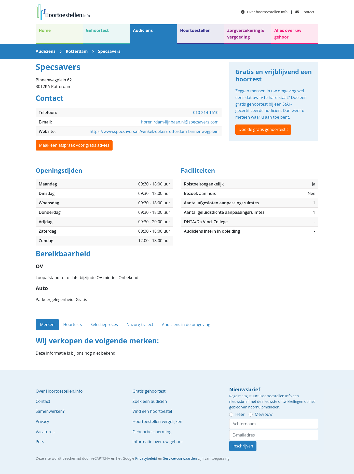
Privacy (42, 421)
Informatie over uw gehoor (157, 441)
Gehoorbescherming (151, 431)
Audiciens (143, 30)
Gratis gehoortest (149, 391)
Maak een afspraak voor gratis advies (74, 145)
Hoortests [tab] (72, 324)
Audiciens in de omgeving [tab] (186, 324)
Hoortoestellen (195, 30)
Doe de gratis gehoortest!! (263, 129)
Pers (40, 441)
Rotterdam (77, 51)
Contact (304, 11)
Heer (239, 414)
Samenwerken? (50, 411)
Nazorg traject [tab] (140, 324)
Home (45, 30)
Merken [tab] (47, 324)
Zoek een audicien (149, 401)
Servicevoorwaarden (180, 458)
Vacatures (45, 431)
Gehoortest (97, 30)
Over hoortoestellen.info (264, 11)
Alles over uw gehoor (287, 34)
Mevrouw (264, 414)
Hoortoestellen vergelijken (157, 421)
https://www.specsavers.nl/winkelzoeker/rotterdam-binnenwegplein (154, 131)
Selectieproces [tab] (104, 324)
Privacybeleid (146, 458)
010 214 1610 (206, 112)
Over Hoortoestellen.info (59, 391)
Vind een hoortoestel (152, 411)
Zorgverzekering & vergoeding (245, 34)
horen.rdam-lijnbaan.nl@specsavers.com (180, 122)
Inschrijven (243, 446)
